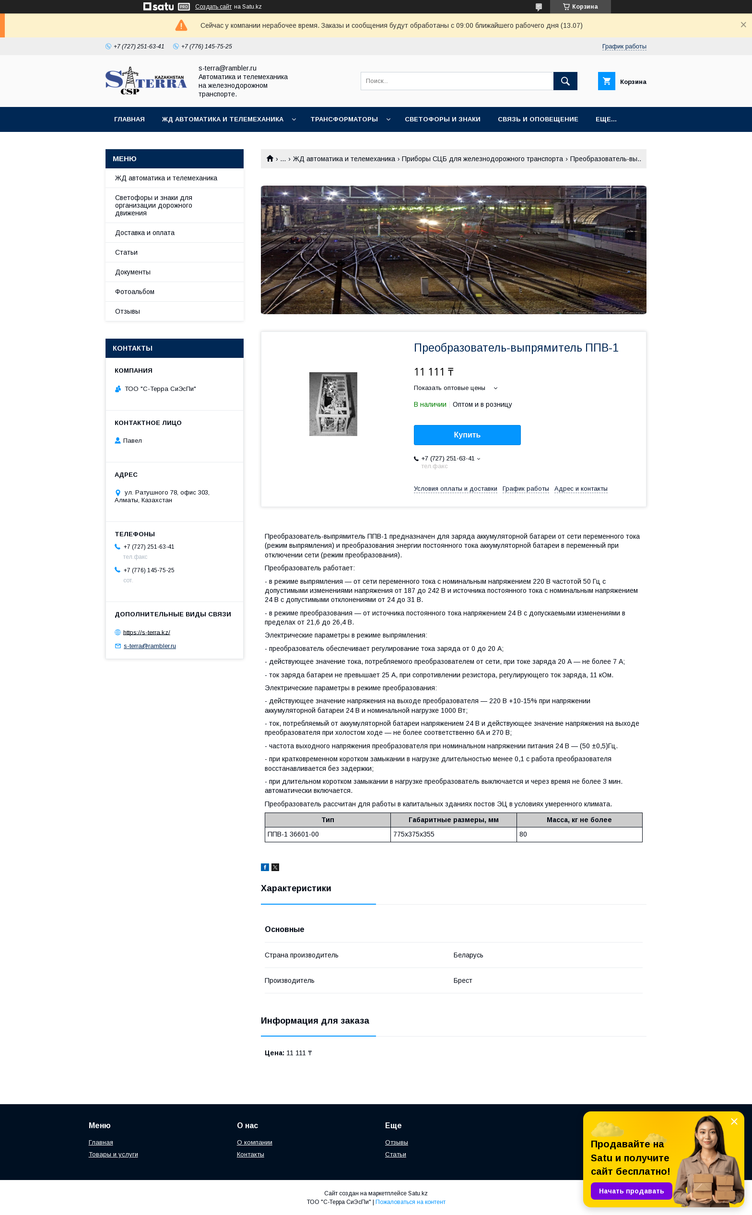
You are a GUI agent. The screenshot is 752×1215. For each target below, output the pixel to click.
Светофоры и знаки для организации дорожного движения (153, 205)
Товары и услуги (113, 1154)
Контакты (250, 1154)
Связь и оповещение (538, 119)
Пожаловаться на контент (411, 1202)
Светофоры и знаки (443, 119)
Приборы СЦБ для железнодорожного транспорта (482, 159)
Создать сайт (213, 6)
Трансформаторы (344, 119)
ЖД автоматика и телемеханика (222, 119)
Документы (133, 272)
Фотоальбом (134, 291)
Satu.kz (418, 1193)
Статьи (126, 252)
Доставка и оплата (145, 232)
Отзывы (127, 311)
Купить (467, 435)
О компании (254, 1142)
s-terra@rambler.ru (150, 645)
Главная (129, 119)
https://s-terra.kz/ (146, 632)
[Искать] (565, 81)
